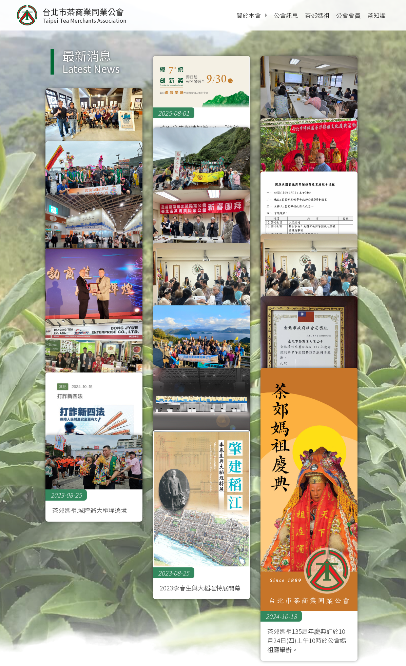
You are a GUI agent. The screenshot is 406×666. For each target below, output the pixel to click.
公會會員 (348, 15)
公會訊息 (286, 15)
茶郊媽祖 (317, 15)
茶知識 (376, 15)
